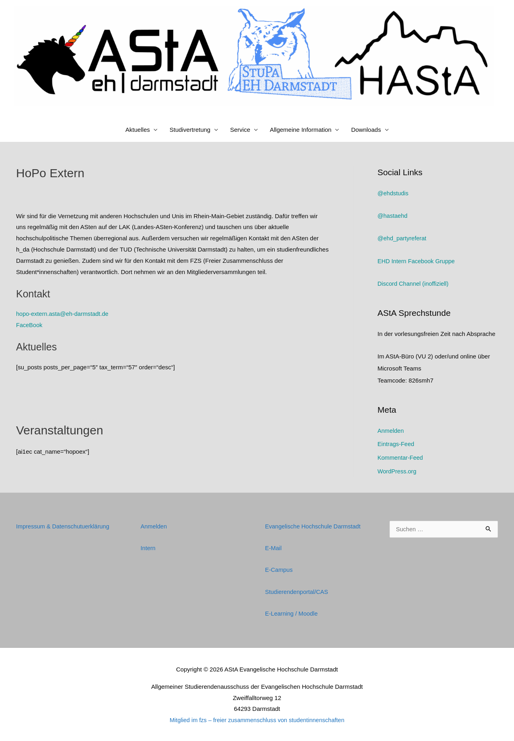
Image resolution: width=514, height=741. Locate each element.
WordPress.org (397, 470)
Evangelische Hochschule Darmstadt (314, 525)
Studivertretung (189, 129)
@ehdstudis (393, 193)
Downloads (366, 129)
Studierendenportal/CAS (297, 590)
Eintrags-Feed (396, 443)
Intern (148, 547)
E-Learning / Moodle (292, 612)
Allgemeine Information (300, 129)
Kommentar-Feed (400, 457)
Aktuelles (137, 129)
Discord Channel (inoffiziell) (414, 283)
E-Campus (279, 569)
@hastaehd (392, 215)
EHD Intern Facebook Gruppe (417, 260)
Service (240, 129)
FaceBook (29, 324)
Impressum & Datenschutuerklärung (64, 525)
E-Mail (273, 547)
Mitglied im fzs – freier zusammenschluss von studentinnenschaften (257, 719)
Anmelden (391, 430)
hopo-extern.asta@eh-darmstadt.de (63, 313)
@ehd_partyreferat (402, 238)
